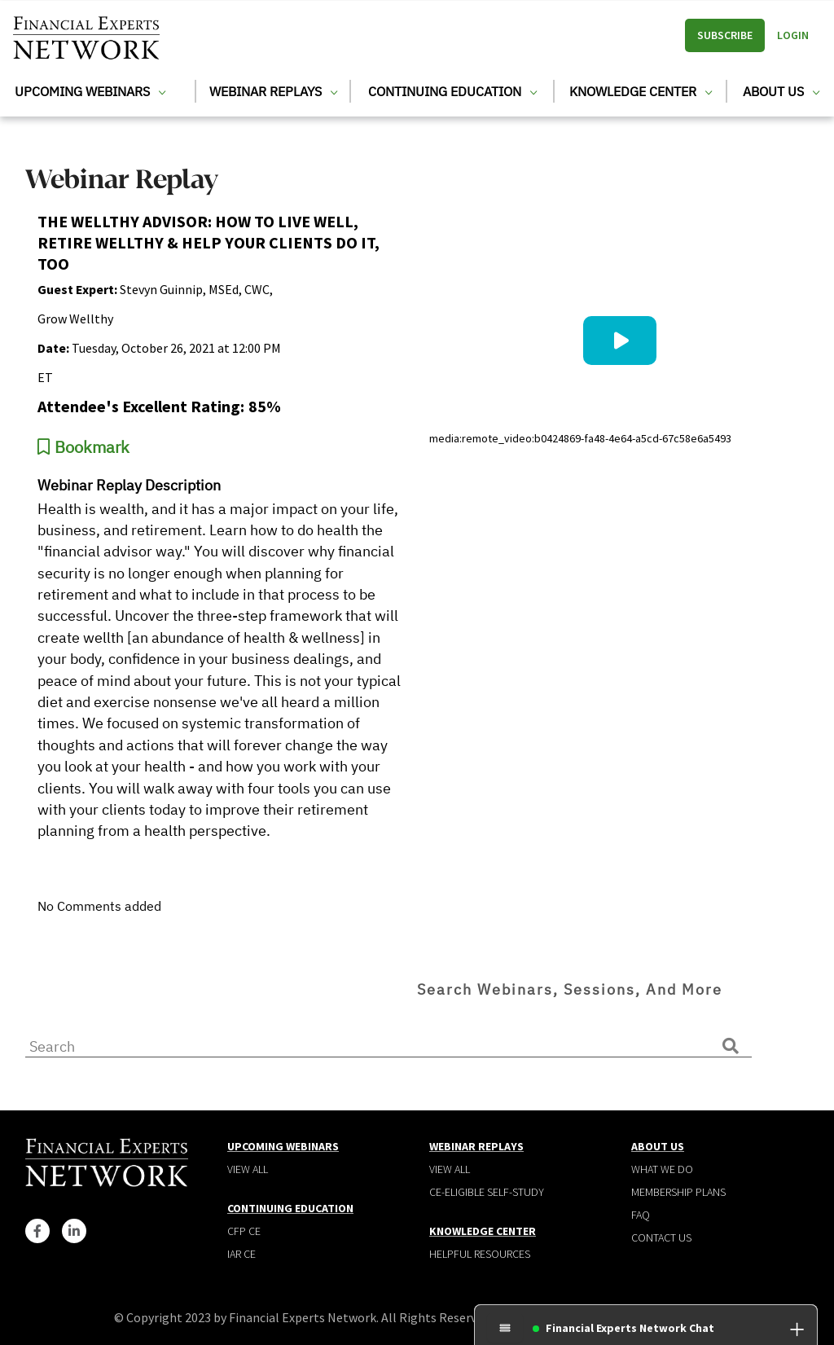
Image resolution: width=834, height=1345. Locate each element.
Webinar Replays (273, 91)
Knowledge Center (640, 91)
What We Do (662, 1169)
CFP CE (244, 1231)
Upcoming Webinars (90, 91)
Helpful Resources (479, 1253)
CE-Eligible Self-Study (486, 1192)
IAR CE (241, 1253)
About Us (781, 91)
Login (793, 35)
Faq (640, 1214)
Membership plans (678, 1192)
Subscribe (725, 35)
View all (247, 1169)
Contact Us (661, 1237)
